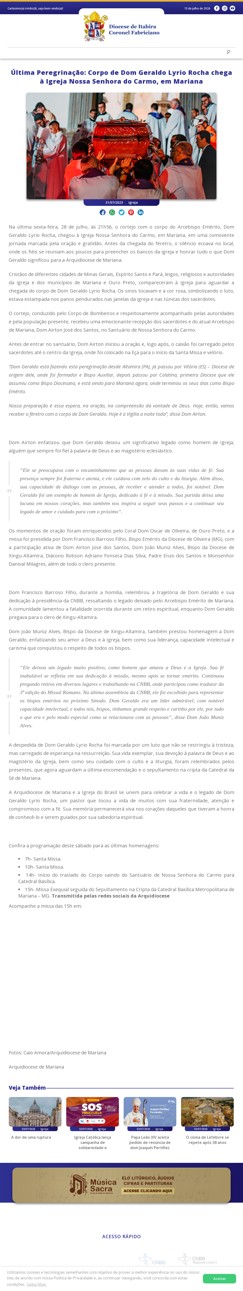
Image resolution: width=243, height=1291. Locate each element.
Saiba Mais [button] (36, 1284)
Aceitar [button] (219, 1278)
